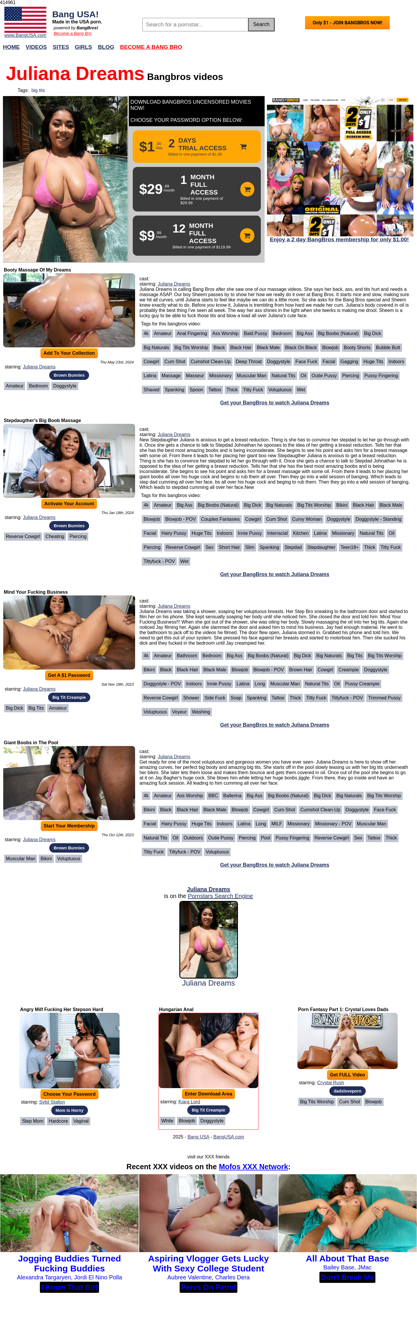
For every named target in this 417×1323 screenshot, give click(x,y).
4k (146, 333)
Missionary (220, 375)
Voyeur (179, 711)
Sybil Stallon (52, 1102)
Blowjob (330, 347)
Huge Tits (373, 361)
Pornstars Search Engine (220, 896)
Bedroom (38, 385)
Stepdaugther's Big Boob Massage (42, 420)
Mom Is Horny (70, 1110)
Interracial (277, 533)
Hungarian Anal (176, 1009)
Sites (61, 47)
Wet (301, 389)
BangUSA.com (228, 1136)
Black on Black (301, 347)
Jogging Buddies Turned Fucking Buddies (69, 1263)
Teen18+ (350, 547)
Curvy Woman (307, 519)
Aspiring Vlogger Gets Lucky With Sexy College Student (208, 1263)
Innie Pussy (250, 533)
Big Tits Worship (191, 347)
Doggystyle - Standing (378, 519)
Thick (232, 389)
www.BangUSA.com (25, 35)
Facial (329, 361)
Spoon (196, 389)
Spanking (174, 389)
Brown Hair (300, 669)
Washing (201, 711)
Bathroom (187, 655)
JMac (365, 1267)
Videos (36, 47)
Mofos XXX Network (253, 1166)
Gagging (349, 361)
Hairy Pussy (173, 533)
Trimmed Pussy (384, 697)
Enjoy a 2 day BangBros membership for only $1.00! (339, 239)
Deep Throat (249, 361)
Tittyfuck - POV (159, 561)
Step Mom (32, 1121)
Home (11, 47)
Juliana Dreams (39, 366)
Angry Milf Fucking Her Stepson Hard (61, 1009)
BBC (213, 795)
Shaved (151, 389)
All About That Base (347, 1258)
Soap (236, 697)
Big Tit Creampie (69, 697)
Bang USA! (75, 14)
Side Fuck (215, 697)
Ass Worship (225, 333)
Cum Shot (174, 361)
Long (260, 683)
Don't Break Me (347, 1277)
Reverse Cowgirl (23, 536)
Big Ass (304, 333)
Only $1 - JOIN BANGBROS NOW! (347, 22)
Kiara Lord (189, 1101)
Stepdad (293, 547)
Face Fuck (306, 361)
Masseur (195, 375)
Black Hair (241, 347)
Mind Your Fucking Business (36, 592)
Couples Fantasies (220, 519)
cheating (54, 536)
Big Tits (36, 708)
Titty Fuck (253, 389)
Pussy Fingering (381, 375)
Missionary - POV (333, 823)
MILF (276, 823)
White (167, 1120)
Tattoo (214, 389)
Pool (265, 837)
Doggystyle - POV (162, 683)
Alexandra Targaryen (44, 1277)
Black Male (268, 347)
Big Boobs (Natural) (338, 333)
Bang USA (198, 1136)
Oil (304, 375)
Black (219, 347)
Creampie (348, 669)
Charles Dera (232, 1277)
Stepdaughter (321, 547)
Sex (209, 547)
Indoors (396, 361)
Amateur (14, 385)
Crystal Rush (330, 1082)
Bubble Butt (388, 347)
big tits (38, 90)
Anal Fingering (192, 333)
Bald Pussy (255, 333)
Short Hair (229, 547)
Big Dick (372, 333)
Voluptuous (280, 389)
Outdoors (193, 837)
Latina (150, 375)
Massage (171, 375)
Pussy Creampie (362, 683)
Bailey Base (339, 1267)
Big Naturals (156, 347)
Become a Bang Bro (72, 33)
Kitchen (301, 533)
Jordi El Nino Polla (98, 1277)
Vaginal (80, 1121)
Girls (83, 47)
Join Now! (301, 50)
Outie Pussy (324, 375)
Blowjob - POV (180, 519)
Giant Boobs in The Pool (31, 742)
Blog (106, 47)
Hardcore (58, 1121)
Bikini (342, 505)
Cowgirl (151, 361)
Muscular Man (251, 375)
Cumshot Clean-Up (210, 361)
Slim (249, 547)
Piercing (350, 375)
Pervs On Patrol (208, 1287)
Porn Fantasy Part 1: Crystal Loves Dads (343, 1009)
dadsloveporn (347, 1091)
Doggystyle (64, 385)
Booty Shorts (357, 347)
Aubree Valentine (189, 1277)
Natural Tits (283, 375)
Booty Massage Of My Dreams (37, 269)
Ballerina (232, 795)
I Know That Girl (69, 1287)
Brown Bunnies (69, 375)
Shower (191, 697)
